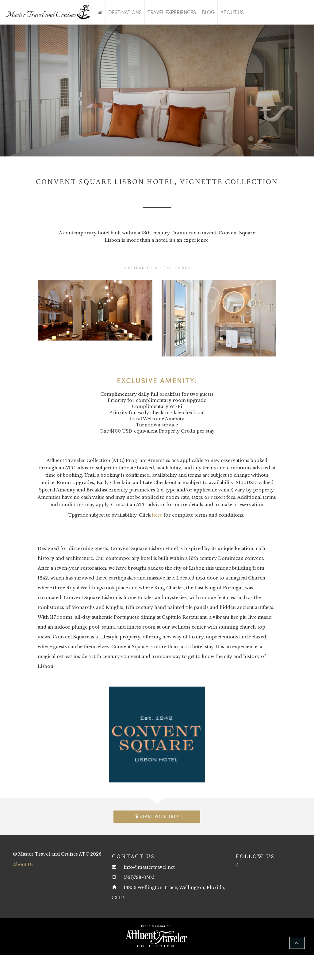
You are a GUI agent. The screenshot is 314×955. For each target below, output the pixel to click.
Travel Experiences (171, 12)
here (157, 515)
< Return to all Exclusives (157, 267)
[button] (297, 943)
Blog (208, 12)
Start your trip (157, 816)
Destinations (125, 12)
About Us (232, 12)
